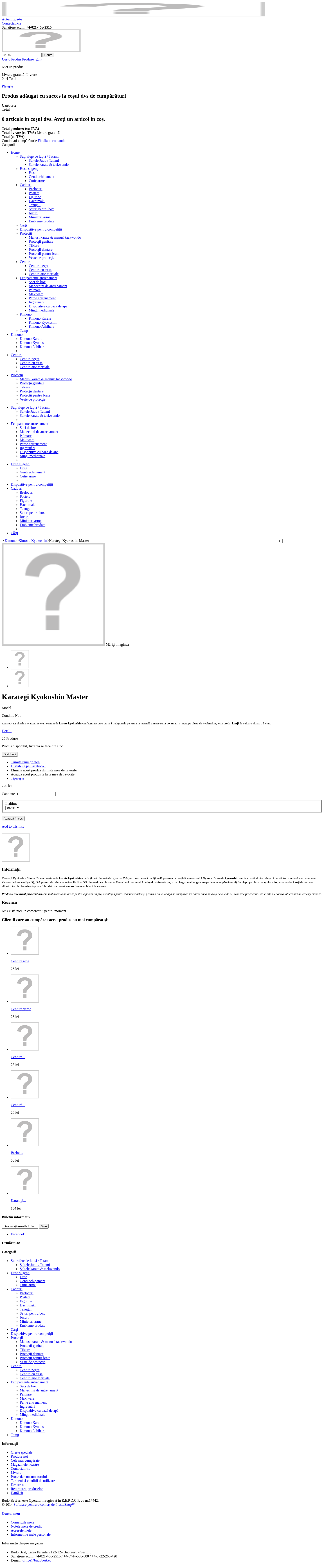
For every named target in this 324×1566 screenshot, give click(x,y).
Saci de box (37, 282)
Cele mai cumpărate (25, 1460)
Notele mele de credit (26, 1526)
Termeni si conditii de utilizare (33, 1481)
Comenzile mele (22, 1522)
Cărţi (23, 225)
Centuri (25, 262)
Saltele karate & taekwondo (49, 164)
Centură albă (20, 961)
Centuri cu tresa (40, 270)
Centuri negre (39, 266)
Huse (32, 173)
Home (15, 152)
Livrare (16, 1472)
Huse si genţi (29, 168)
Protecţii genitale (41, 241)
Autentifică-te (12, 19)
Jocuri (33, 213)
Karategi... (18, 1201)
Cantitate (8, 794)
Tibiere (34, 245)
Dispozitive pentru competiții (41, 229)
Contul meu (11, 1513)
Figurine (35, 197)
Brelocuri (35, 189)
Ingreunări (36, 302)
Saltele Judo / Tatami (44, 160)
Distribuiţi (10, 754)
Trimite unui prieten (25, 762)
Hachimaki (37, 201)
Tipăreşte (17, 778)
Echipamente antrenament (38, 278)
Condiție (8, 715)
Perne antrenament (42, 298)
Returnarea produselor (27, 1489)
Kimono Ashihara (41, 326)
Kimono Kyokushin (43, 322)
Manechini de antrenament (48, 286)
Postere (34, 193)
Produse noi (19, 1456)
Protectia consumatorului (29, 1477)
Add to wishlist (13, 826)
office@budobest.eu (37, 1560)
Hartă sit (17, 1493)
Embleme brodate (41, 221)
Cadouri (26, 185)
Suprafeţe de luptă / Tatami (39, 156)
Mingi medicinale (41, 310)
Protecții (26, 233)
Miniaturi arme (39, 217)
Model (6, 708)
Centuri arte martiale (43, 274)
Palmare (34, 290)
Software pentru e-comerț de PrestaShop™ (44, 1504)
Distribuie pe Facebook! (28, 766)
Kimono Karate (40, 318)
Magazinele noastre (25, 1464)
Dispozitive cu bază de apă (48, 306)
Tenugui (34, 205)
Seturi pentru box (41, 209)
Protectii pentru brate (44, 253)
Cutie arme (37, 181)
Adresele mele (21, 1530)
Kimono (26, 314)
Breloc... (17, 1153)
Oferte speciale (21, 1452)
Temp (24, 330)
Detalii (7, 731)
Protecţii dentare (40, 249)
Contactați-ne (11, 23)
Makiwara (36, 294)
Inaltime (11, 803)
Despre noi (19, 1485)
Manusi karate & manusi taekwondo (55, 237)
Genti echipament (41, 177)
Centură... (18, 1057)
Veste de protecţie (41, 258)
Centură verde (21, 1009)
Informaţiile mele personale (31, 1534)
